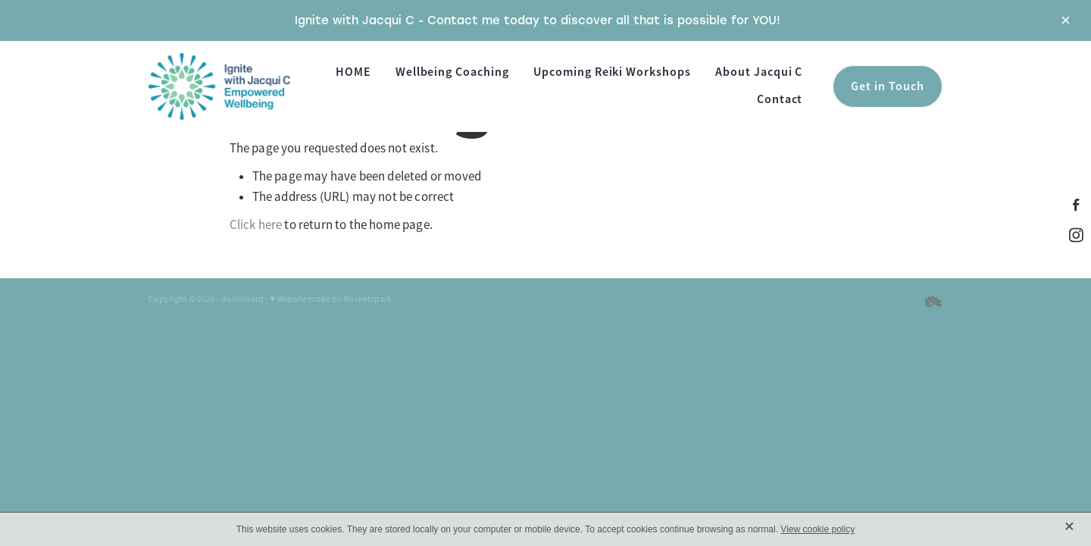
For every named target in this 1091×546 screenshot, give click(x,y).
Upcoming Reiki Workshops (612, 72)
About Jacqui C (758, 72)
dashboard (242, 299)
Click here (256, 225)
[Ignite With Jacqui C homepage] (228, 86)
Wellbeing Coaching (452, 72)
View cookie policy (817, 529)
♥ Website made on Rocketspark (331, 299)
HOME (353, 72)
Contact (780, 99)
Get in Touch (887, 86)
